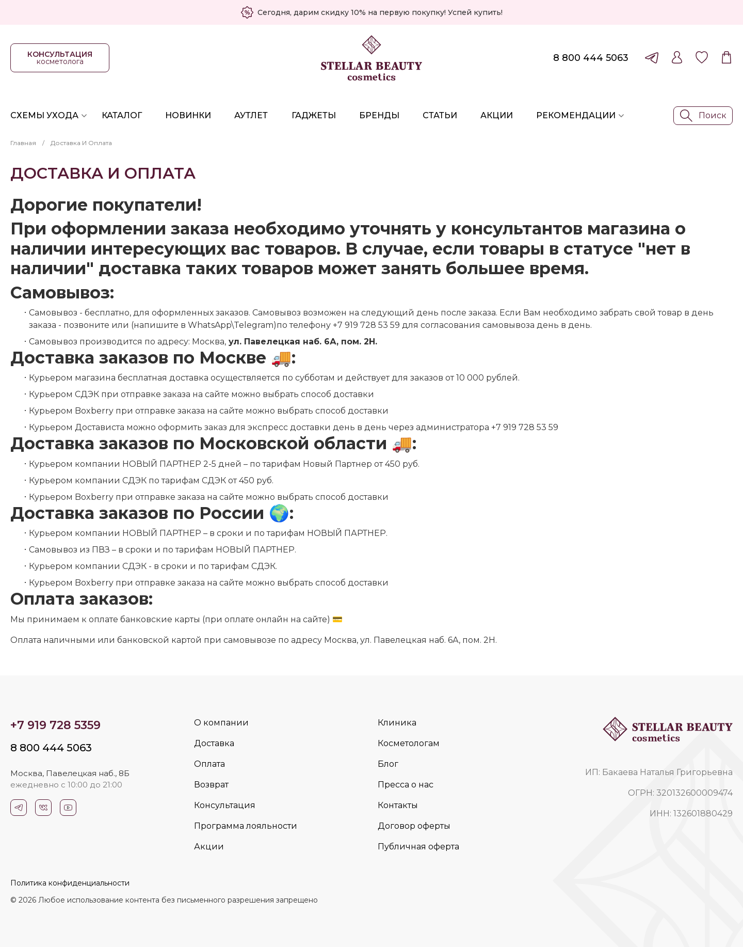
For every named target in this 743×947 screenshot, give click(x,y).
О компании (221, 723)
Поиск (703, 115)
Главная (23, 143)
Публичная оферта (418, 846)
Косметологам (409, 743)
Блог (388, 764)
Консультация (224, 805)
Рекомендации (576, 115)
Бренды (379, 115)
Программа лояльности (245, 826)
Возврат (211, 785)
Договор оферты (414, 826)
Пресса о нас (405, 785)
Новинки (188, 115)
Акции (496, 115)
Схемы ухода (44, 115)
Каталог (122, 115)
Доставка (214, 743)
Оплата (209, 764)
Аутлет (251, 115)
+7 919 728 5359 (55, 725)
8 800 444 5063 (590, 58)
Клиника (397, 723)
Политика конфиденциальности (70, 883)
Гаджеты (314, 115)
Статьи (440, 115)
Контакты (398, 805)
